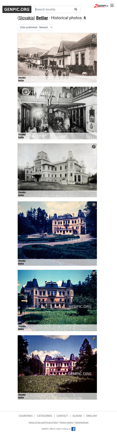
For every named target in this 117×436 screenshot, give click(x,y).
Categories (44, 415)
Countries (26, 415)
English (91, 415)
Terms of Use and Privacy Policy (43, 422)
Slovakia (26, 18)
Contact (62, 415)
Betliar (42, 18)
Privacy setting (66, 422)
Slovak (77, 415)
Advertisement (82, 422)
